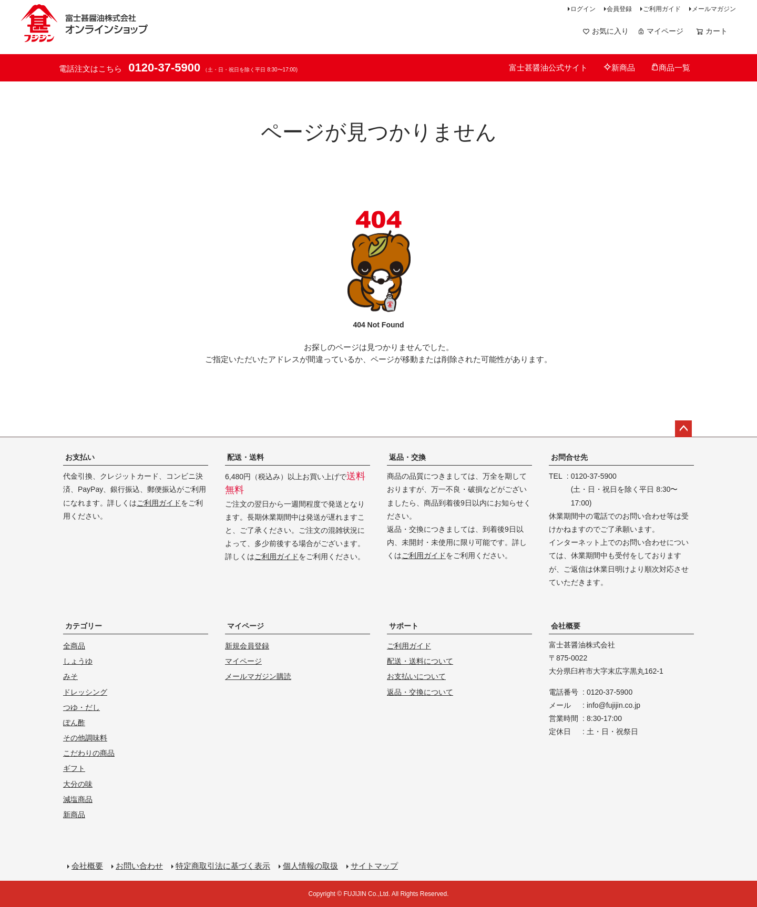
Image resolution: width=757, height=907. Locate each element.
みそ (70, 676)
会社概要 (565, 626)
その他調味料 (85, 738)
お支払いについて (416, 676)
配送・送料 (245, 457)
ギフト (74, 768)
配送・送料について (420, 661)
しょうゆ (78, 661)
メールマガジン (714, 9)
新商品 (619, 67)
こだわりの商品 (89, 753)
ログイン (583, 9)
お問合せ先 (569, 457)
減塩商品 (78, 799)
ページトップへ (683, 428)
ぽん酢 (74, 722)
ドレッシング (85, 692)
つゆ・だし (81, 707)
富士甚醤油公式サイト (548, 67)
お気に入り (605, 31)
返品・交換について (420, 692)
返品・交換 (407, 457)
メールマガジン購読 (258, 676)
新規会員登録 (247, 646)
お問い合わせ (139, 865)
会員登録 (619, 9)
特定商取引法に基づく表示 (223, 865)
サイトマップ (374, 865)
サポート (403, 626)
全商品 (74, 646)
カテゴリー (83, 626)
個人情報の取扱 (310, 865)
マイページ (660, 31)
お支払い (80, 457)
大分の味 (78, 784)
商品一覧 (670, 67)
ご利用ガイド (662, 9)
